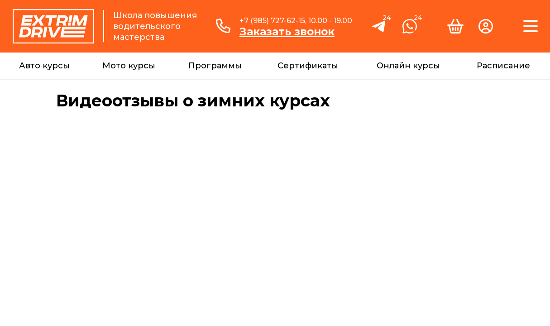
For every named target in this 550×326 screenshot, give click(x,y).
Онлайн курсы (408, 66)
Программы (215, 66)
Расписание (503, 66)
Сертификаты (307, 66)
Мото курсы (128, 66)
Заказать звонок (287, 31)
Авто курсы (44, 66)
